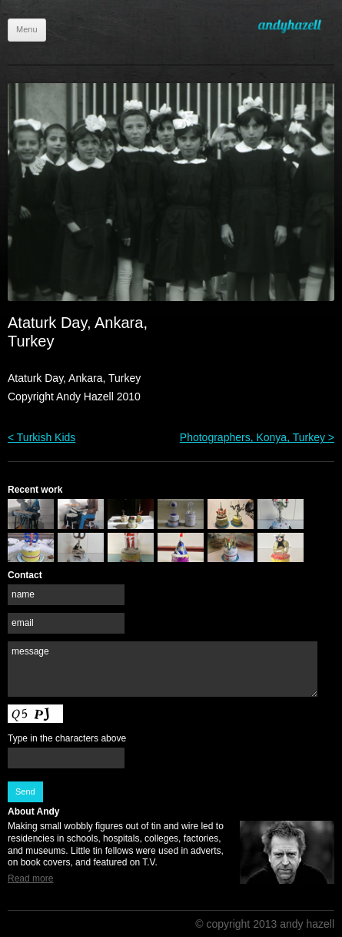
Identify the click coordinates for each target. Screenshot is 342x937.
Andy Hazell (295, 26)
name (23, 594)
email (23, 622)
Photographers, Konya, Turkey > (257, 437)
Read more (30, 878)
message (30, 651)
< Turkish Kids (41, 437)
